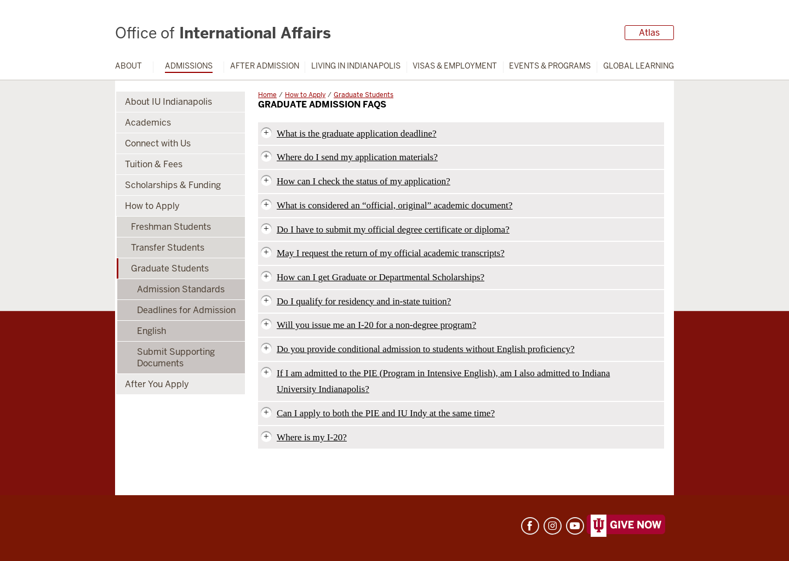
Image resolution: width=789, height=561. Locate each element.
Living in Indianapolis (356, 66)
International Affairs (223, 33)
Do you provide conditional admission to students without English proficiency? (426, 349)
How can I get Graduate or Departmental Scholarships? (380, 277)
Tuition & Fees (153, 164)
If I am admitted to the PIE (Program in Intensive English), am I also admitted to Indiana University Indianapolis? (443, 381)
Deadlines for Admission (186, 310)
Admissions (189, 66)
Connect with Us (158, 143)
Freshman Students (171, 227)
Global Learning (638, 66)
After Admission (264, 66)
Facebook (530, 526)
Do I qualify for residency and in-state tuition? (364, 301)
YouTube (575, 526)
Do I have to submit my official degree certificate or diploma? (393, 229)
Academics (148, 122)
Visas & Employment (455, 66)
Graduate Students (363, 94)
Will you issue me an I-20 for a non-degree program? (376, 325)
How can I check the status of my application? (363, 181)
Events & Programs (550, 66)
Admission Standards (181, 289)
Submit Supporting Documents (176, 357)
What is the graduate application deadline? (356, 133)
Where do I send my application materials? (357, 157)
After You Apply (157, 384)
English (151, 331)
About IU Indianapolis (168, 101)
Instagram (553, 526)
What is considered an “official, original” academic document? (394, 205)
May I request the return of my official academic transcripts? (391, 253)
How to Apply (305, 94)
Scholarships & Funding (173, 185)
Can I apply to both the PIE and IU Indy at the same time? (386, 413)
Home (267, 94)
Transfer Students (167, 247)
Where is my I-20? (312, 437)
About (128, 66)
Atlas (649, 32)
